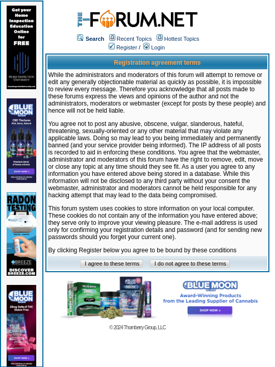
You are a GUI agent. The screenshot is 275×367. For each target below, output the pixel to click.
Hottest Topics (181, 39)
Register (123, 47)
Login (154, 47)
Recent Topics (134, 39)
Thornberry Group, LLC (144, 327)
